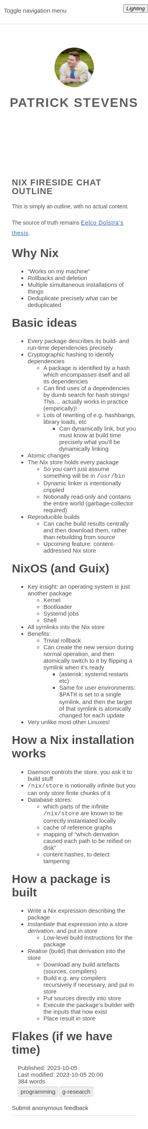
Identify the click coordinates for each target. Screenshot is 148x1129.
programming (38, 1093)
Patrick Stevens (74, 102)
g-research (76, 1093)
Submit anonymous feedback (50, 1109)
